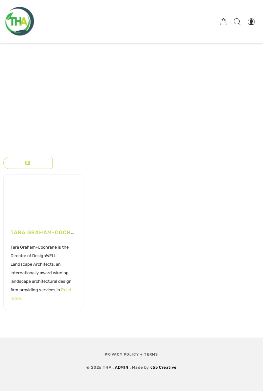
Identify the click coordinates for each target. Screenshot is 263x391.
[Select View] (28, 163)
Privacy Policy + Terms (131, 354)
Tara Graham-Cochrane (48, 232)
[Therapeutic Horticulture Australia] (19, 21)
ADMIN (121, 367)
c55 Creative (163, 367)
